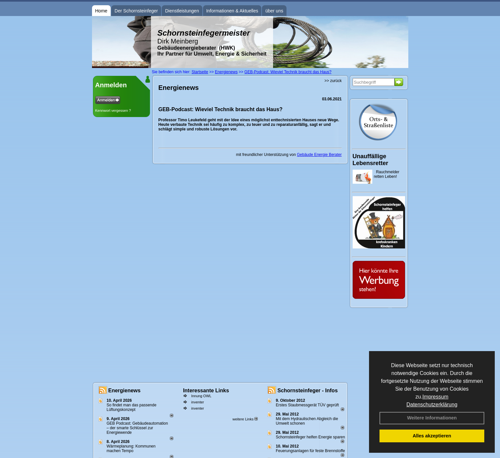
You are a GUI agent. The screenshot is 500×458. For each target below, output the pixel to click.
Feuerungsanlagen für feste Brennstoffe (310, 451)
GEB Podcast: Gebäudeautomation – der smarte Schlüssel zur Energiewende (137, 428)
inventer (197, 402)
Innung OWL (201, 396)
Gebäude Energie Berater (319, 154)
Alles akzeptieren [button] (432, 435)
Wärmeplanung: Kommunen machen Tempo (131, 448)
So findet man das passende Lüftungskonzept (132, 407)
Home (101, 10)
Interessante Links (206, 390)
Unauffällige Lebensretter (370, 159)
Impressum (435, 396)
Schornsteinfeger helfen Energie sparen (310, 437)
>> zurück (333, 80)
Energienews (124, 390)
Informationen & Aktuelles (232, 10)
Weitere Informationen (432, 417)
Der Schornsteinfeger (136, 10)
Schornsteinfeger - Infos (307, 390)
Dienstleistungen (182, 10)
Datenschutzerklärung (431, 404)
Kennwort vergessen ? (113, 110)
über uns (274, 10)
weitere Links (245, 419)
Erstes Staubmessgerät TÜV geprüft (307, 405)
